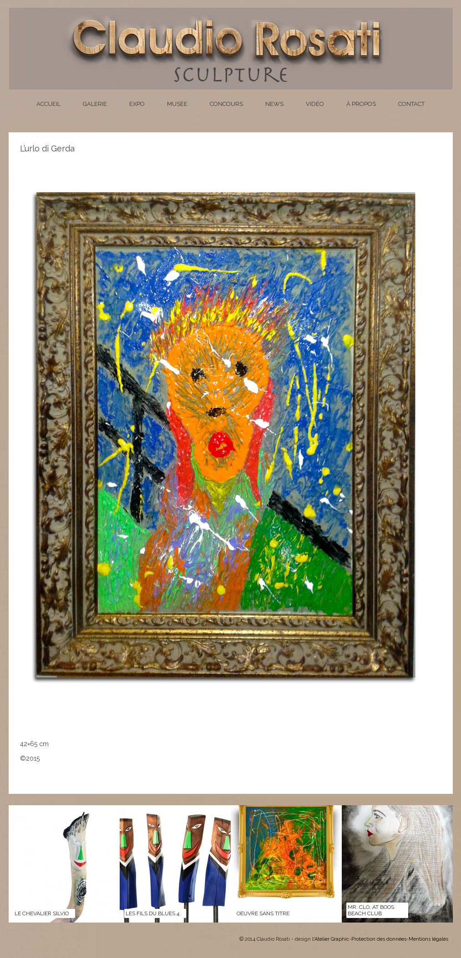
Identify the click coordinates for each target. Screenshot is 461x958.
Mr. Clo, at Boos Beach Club (371, 910)
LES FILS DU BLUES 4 (152, 913)
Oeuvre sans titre (263, 913)
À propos (361, 103)
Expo (137, 103)
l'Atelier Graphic (330, 939)
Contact (411, 103)
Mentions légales (428, 939)
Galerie (95, 103)
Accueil (48, 103)
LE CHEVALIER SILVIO (42, 913)
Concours (226, 103)
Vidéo (315, 103)
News (274, 103)
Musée (177, 103)
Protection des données (378, 939)
